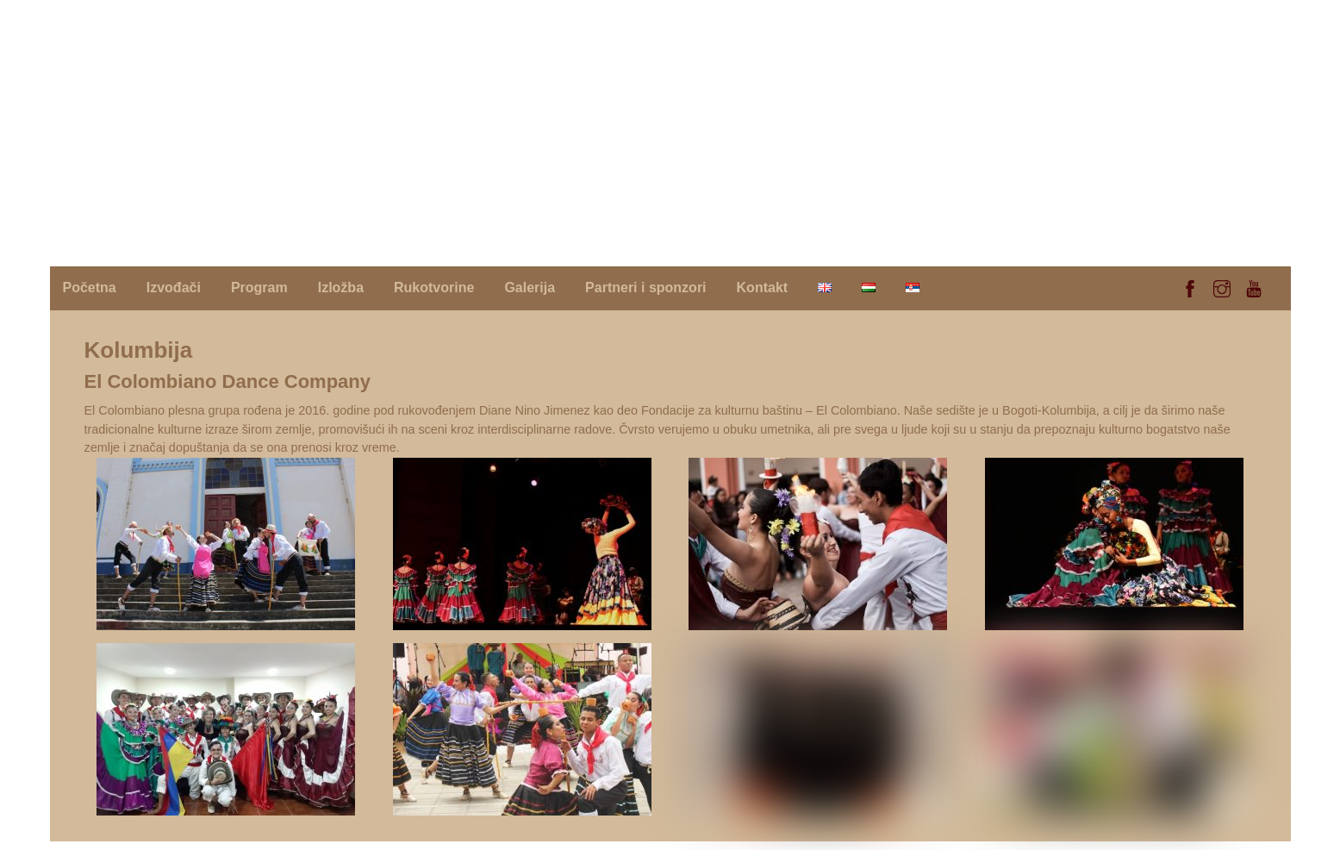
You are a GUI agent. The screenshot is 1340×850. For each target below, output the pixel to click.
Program (259, 287)
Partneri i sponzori (645, 287)
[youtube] (1254, 286)
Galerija (529, 287)
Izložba (341, 287)
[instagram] (1222, 286)
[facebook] (1190, 286)
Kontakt (762, 287)
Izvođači (173, 287)
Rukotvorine (434, 287)
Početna (89, 287)
